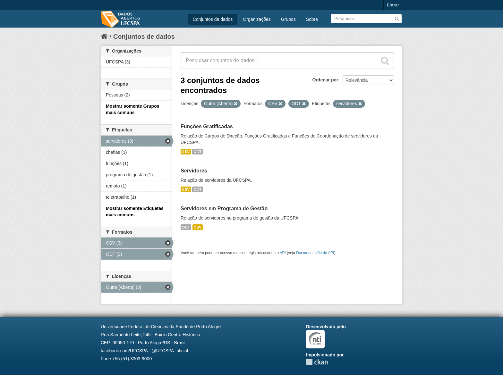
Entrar (393, 5)
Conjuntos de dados (213, 19)
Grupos (288, 19)
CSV (186, 151)
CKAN (317, 362)
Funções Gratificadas (207, 126)
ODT (197, 151)
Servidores (194, 170)
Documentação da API (315, 253)
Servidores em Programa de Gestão (224, 208)
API (283, 253)
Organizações (256, 19)
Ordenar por (325, 79)
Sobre (312, 19)
